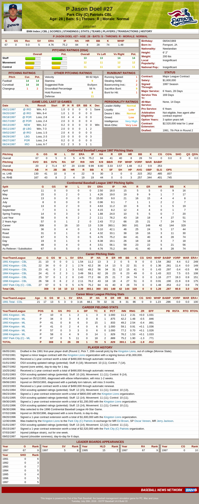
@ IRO (27, 109)
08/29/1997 (9, 136)
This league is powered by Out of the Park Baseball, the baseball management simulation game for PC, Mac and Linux (99, 498)
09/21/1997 (9, 109)
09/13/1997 (9, 124)
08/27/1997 (9, 140)
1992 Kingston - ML (13, 318)
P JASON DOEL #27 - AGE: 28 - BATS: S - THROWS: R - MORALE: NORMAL (100, 36)
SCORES (55, 31)
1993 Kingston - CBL (14, 269)
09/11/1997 (9, 128)
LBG (27, 136)
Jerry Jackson (165, 420)
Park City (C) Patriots (85, 15)
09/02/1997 (9, 132)
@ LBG (27, 128)
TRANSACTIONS (127, 31)
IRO (27, 144)
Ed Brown (123, 420)
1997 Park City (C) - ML (16, 338)
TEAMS (96, 31)
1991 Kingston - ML (13, 314)
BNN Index (33, 31)
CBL (108, 15)
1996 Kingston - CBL (14, 281)
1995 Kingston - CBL (14, 277)
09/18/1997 (9, 117)
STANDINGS (71, 31)
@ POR (27, 117)
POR (27, 140)
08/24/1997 (9, 144)
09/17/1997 (9, 121)
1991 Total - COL (12, 301)
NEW (27, 124)
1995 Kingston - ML (13, 330)
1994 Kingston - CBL (14, 273)
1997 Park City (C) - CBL (17, 284)
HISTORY (146, 31)
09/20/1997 (9, 113)
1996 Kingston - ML (13, 334)
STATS (85, 31)
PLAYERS (109, 31)
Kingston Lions (127, 351)
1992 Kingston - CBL (14, 265)
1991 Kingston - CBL (14, 261)
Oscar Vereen (142, 420)
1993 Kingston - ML (13, 322)
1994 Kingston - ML (13, 326)
